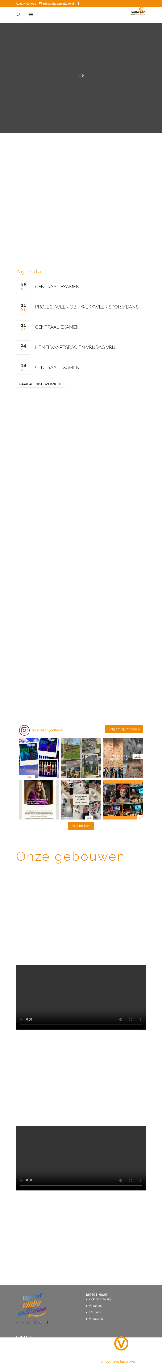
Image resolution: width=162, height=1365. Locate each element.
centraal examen (57, 286)
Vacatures (96, 1318)
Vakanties (95, 1305)
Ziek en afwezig (100, 1299)
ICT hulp (95, 1312)
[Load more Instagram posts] (81, 826)
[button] (39, 758)
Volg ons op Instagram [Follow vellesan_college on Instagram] (124, 729)
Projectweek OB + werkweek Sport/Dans (86, 307)
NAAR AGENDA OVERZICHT (40, 384)
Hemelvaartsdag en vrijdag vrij (75, 347)
